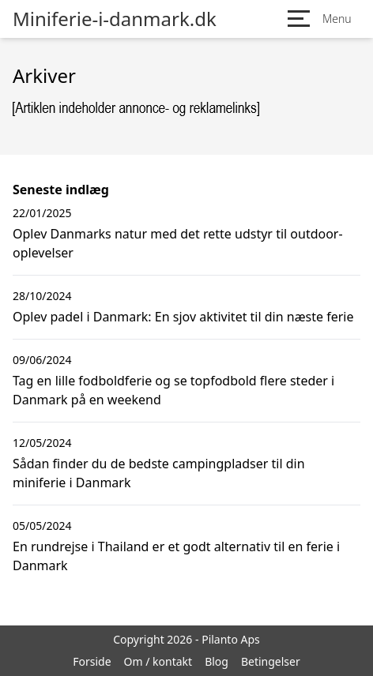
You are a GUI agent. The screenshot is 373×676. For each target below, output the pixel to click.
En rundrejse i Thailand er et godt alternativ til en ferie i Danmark (176, 556)
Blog (216, 661)
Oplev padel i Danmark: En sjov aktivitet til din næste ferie (183, 316)
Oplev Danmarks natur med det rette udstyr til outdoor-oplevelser (178, 243)
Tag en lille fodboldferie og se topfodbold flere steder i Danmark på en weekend (173, 390)
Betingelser (270, 661)
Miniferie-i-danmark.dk (115, 19)
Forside (92, 661)
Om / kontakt (158, 661)
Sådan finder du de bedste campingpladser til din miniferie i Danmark (159, 473)
